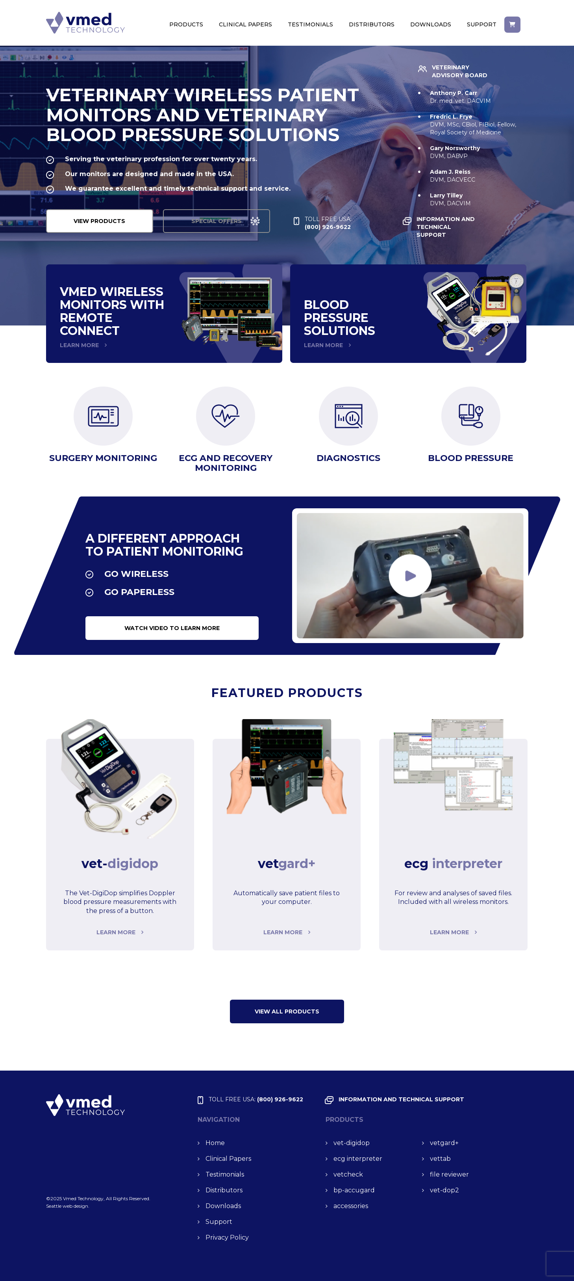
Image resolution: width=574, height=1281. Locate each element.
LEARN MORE (79, 345)
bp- (354, 1190)
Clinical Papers (245, 24)
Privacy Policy (227, 1237)
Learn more (115, 932)
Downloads (430, 24)
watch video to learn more (172, 628)
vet (444, 1143)
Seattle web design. (67, 1206)
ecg (357, 1158)
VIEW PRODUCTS (103, 221)
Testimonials (310, 24)
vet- (351, 1143)
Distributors (371, 24)
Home (215, 1143)
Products (186, 24)
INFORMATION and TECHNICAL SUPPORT (460, 227)
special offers (227, 221)
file (449, 1174)
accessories (350, 1206)
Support (481, 24)
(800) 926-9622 (342, 223)
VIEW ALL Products (287, 1011)
